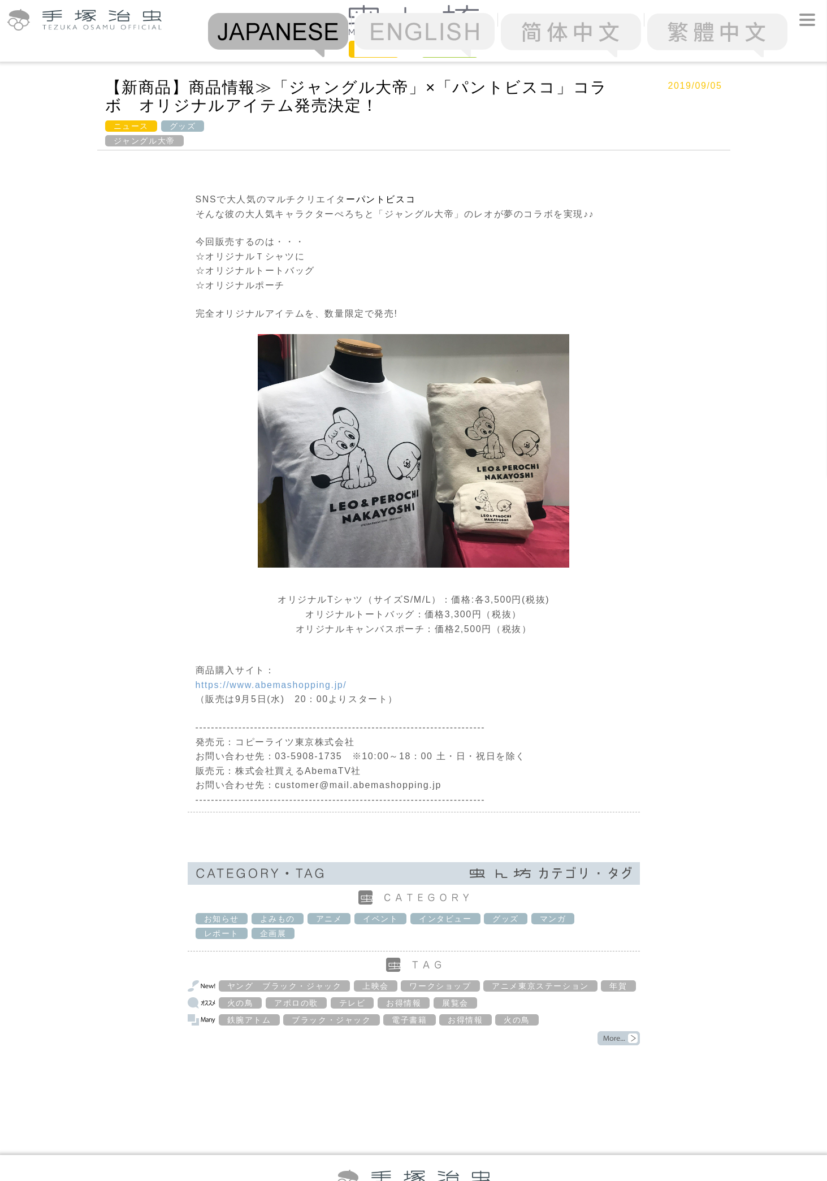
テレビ (352, 1002)
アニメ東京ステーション (540, 985)
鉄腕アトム (249, 1019)
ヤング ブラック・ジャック (284, 985)
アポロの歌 (296, 1002)
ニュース (131, 126)
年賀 (618, 985)
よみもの (277, 918)
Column (449, 48)
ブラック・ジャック (331, 1019)
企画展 (273, 933)
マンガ (553, 918)
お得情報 (403, 1002)
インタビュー (445, 918)
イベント (380, 918)
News (374, 48)
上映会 (375, 985)
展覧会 (455, 1002)
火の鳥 (240, 1002)
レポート (221, 933)
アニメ (329, 918)
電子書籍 (409, 1019)
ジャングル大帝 (144, 140)
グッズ (183, 126)
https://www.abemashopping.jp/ (271, 685)
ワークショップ (440, 985)
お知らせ (221, 918)
